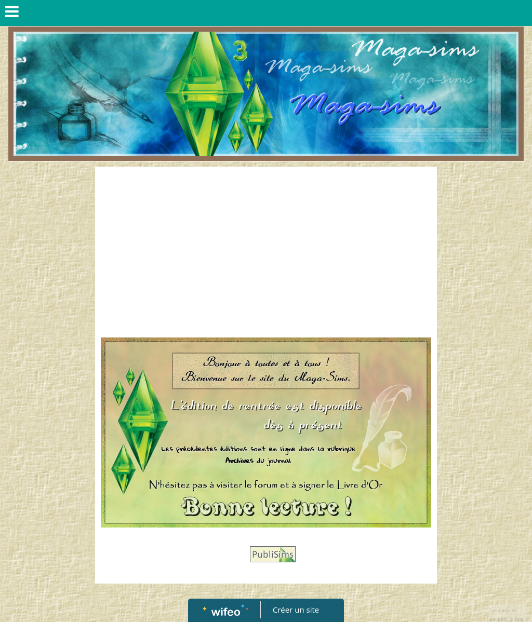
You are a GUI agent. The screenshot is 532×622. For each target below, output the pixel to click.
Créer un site (296, 609)
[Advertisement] (266, 250)
